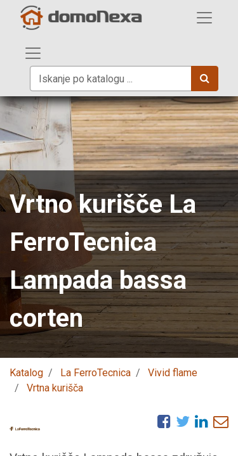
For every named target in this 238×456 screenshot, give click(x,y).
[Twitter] (183, 421)
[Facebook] (164, 421)
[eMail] (220, 421)
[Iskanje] (204, 78)
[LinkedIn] (201, 421)
